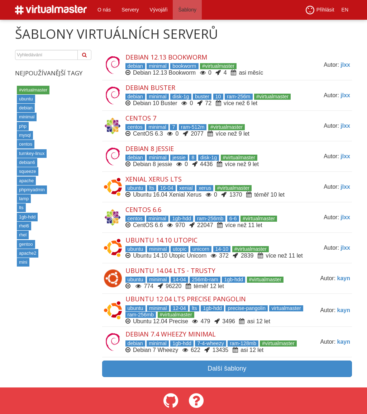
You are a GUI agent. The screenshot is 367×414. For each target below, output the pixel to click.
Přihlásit (320, 10)
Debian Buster (150, 87)
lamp (24, 198)
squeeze (27, 171)
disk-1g (180, 96)
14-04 (179, 279)
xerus (205, 188)
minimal (26, 116)
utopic (179, 249)
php (23, 126)
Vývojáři (159, 10)
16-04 (166, 188)
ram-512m (193, 127)
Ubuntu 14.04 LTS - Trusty (170, 270)
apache (26, 180)
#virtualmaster (33, 90)
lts (21, 207)
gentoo (26, 244)
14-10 (222, 249)
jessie (179, 157)
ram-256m (239, 96)
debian (26, 107)
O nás (104, 10)
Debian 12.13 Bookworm (166, 57)
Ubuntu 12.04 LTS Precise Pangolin (185, 299)
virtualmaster (286, 308)
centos (25, 144)
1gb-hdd (27, 217)
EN (345, 10)
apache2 (27, 253)
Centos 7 (140, 118)
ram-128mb (243, 343)
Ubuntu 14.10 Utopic (161, 240)
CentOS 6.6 (143, 209)
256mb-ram (205, 279)
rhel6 (24, 226)
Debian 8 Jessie (149, 148)
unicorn (200, 249)
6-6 (233, 218)
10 (218, 96)
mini (23, 262)
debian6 (27, 162)
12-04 (179, 308)
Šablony (187, 10)
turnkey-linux (31, 153)
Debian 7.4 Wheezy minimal (170, 334)
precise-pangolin (247, 308)
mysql (25, 135)
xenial (186, 188)
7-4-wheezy (210, 343)
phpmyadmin (32, 189)
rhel (23, 234)
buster (202, 96)
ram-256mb (210, 218)
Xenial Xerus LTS (153, 179)
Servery (130, 10)
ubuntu (26, 99)
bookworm (184, 66)
